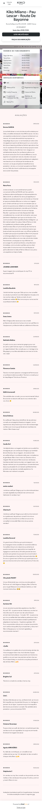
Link (33, 794)
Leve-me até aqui (21, 34)
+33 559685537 (21, 27)
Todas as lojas (21, 807)
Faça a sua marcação (21, 39)
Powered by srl (21, 804)
